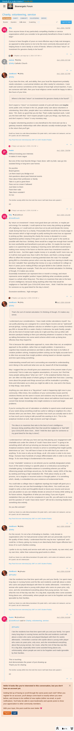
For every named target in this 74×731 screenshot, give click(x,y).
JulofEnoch (13, 74)
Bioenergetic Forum (24, 6)
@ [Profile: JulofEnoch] (14, 218)
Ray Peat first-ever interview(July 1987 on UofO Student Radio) (30, 140)
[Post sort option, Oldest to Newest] (57, 22)
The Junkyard (7, 18)
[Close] (69, 685)
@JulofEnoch (18, 215)
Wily (10, 28)
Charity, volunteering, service (37, 621)
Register (7, 713)
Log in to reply (66, 22)
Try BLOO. (28, 1)
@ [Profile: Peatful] (12, 575)
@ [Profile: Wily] (11, 63)
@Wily (18, 60)
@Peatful (21, 571)
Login (14, 713)
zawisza (11, 60)
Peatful (11, 150)
